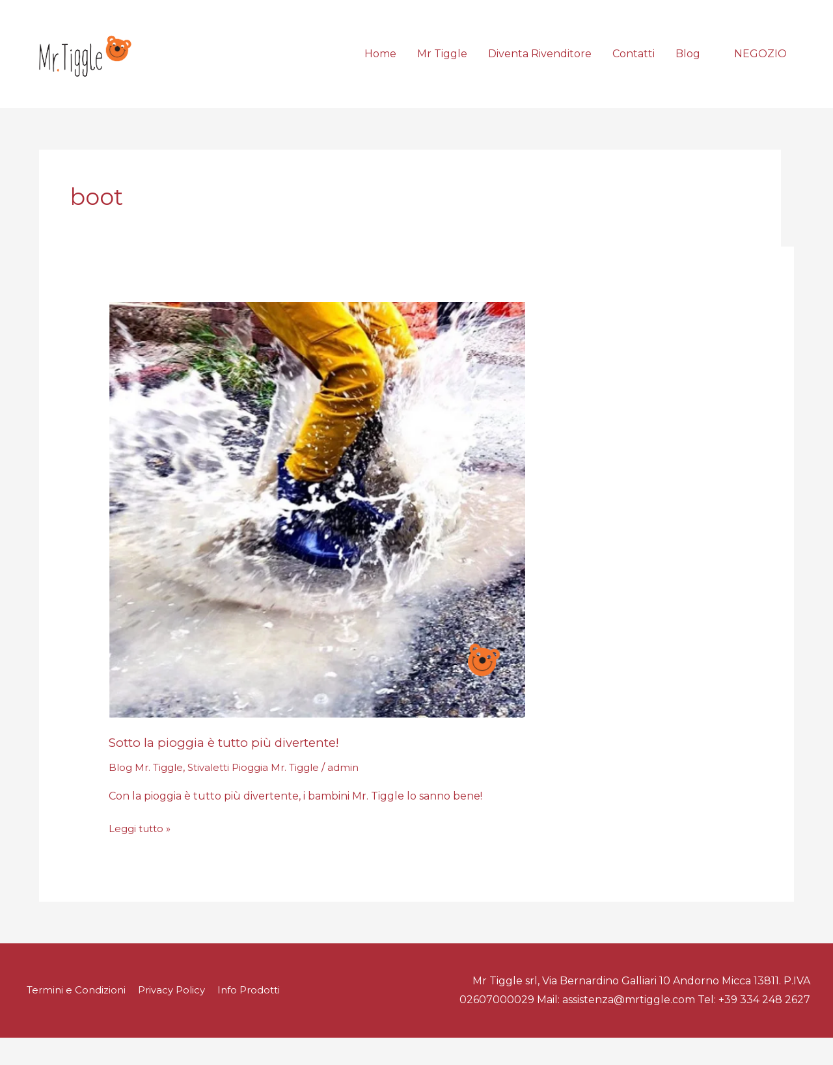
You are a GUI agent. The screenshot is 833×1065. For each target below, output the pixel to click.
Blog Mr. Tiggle (148, 795)
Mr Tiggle (442, 67)
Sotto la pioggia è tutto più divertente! (233, 770)
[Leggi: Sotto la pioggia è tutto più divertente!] (317, 537)
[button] (760, 68)
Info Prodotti (258, 1018)
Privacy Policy (176, 1018)
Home (380, 67)
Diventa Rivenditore (540, 67)
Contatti (633, 67)
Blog (688, 67)
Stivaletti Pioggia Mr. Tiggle (263, 795)
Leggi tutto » (142, 855)
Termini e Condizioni (75, 1018)
